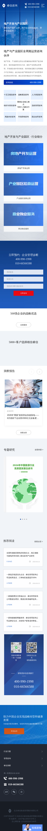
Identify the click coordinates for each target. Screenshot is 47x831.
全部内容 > (39, 447)
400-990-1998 (32, 4)
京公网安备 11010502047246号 (24, 821)
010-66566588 (32, 7)
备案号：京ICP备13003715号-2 (23, 819)
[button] (39, 374)
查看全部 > (37, 539)
